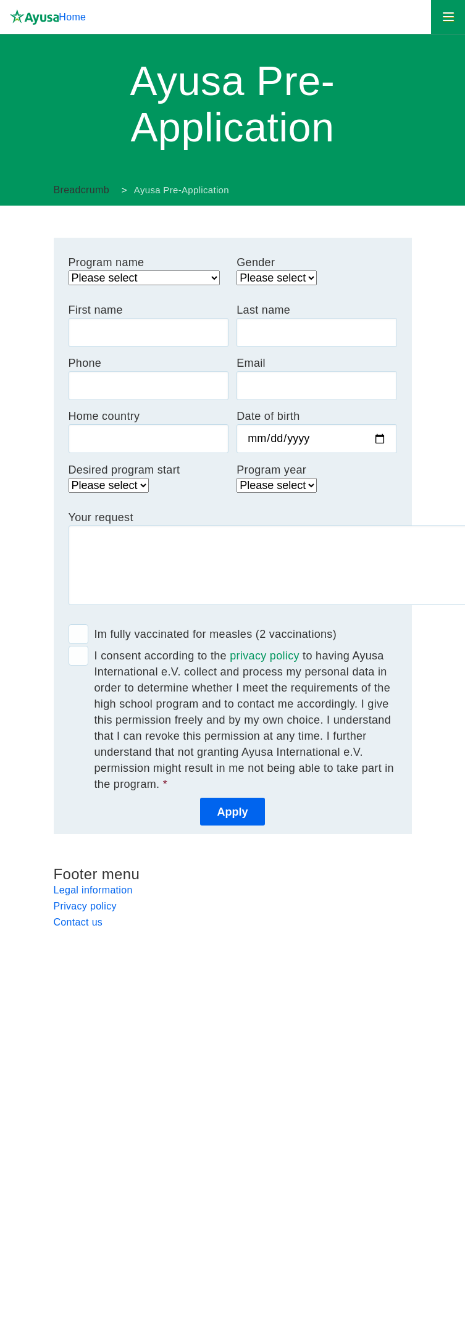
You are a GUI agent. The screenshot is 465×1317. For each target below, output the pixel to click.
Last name (263, 310)
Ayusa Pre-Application (181, 190)
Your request (101, 517)
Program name (107, 262)
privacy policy (265, 656)
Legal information (93, 890)
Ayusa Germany (118, 190)
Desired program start (124, 470)
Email (251, 363)
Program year (271, 470)
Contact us (78, 922)
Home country (104, 416)
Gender (256, 262)
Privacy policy (85, 906)
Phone (85, 363)
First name (96, 310)
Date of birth (268, 416)
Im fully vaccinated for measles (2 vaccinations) (215, 634)
